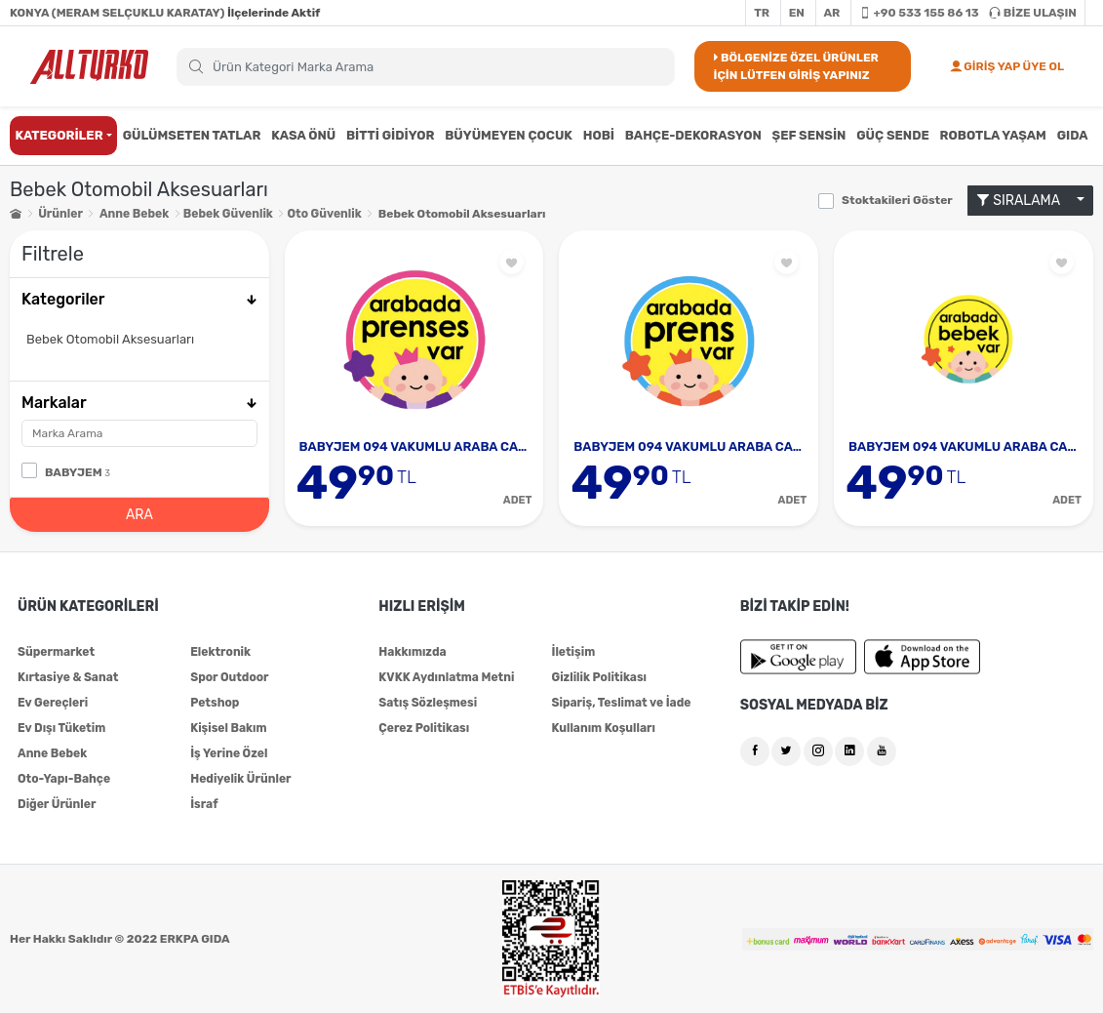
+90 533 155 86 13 (919, 13)
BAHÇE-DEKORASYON (693, 135)
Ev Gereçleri (53, 702)
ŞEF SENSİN (809, 135)
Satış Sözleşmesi (427, 702)
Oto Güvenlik (323, 214)
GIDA (1072, 135)
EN (797, 13)
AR (832, 13)
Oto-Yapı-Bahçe (64, 779)
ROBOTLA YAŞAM (993, 135)
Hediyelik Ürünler (240, 779)
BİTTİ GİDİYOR (390, 135)
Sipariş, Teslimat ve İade (620, 702)
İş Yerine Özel (228, 753)
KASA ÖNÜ (303, 135)
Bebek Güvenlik (227, 214)
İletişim (573, 652)
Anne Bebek (134, 214)
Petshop (214, 702)
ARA (139, 514)
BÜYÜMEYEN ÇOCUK (508, 135)
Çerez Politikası (423, 728)
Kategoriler (139, 299)
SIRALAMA (1025, 200)
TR (761, 13)
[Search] (426, 67)
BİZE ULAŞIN (1033, 13)
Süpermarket (56, 652)
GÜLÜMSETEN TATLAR (192, 135)
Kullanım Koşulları (602, 728)
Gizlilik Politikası (598, 677)
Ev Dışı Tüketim (61, 728)
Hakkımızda (412, 652)
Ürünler (60, 214)
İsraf (203, 804)
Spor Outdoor (229, 677)
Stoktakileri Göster (897, 200)
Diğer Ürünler (57, 804)
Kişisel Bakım (228, 728)
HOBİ (598, 135)
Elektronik (220, 652)
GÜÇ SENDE (892, 135)
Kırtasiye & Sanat (68, 677)
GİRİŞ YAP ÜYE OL (1007, 66)
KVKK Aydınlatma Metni (446, 677)
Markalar (139, 402)
